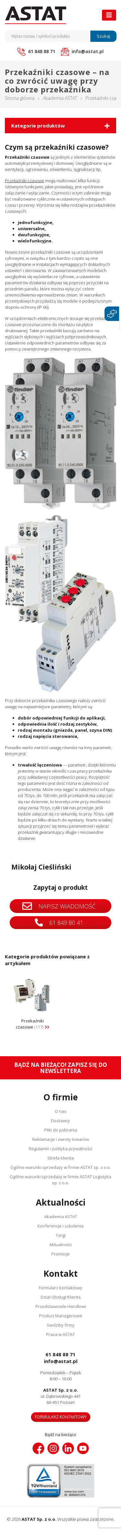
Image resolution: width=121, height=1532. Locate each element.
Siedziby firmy (61, 1325)
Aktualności (60, 1244)
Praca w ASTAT (60, 1334)
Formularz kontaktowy (60, 1288)
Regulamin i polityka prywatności (60, 1148)
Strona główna (20, 98)
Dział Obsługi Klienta (61, 1297)
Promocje (60, 1254)
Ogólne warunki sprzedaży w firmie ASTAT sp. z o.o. (60, 1167)
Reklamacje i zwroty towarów (60, 1139)
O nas (60, 1111)
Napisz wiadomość (59, 906)
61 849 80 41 (59, 922)
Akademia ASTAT (60, 98)
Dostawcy (60, 1120)
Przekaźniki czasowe (24, 180)
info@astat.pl (60, 1361)
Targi (61, 1235)
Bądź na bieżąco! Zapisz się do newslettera (60, 1068)
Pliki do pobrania (60, 1130)
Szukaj (103, 36)
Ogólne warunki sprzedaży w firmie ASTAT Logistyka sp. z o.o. (60, 1180)
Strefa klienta (60, 1158)
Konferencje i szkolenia (60, 1226)
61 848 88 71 (60, 1354)
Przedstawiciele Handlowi (60, 1306)
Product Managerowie (60, 1316)
